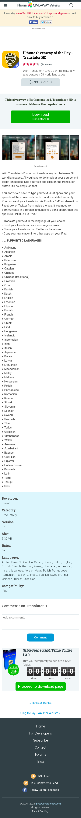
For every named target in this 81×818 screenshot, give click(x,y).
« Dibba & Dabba (40, 703)
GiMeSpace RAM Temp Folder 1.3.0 (47, 652)
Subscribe (40, 740)
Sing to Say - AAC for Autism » (40, 713)
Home (40, 726)
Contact (40, 747)
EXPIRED (41, 82)
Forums (40, 754)
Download (40, 116)
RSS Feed (44, 776)
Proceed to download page (40, 686)
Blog (40, 761)
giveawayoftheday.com (48, 803)
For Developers (40, 733)
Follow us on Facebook (44, 790)
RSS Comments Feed (44, 783)
